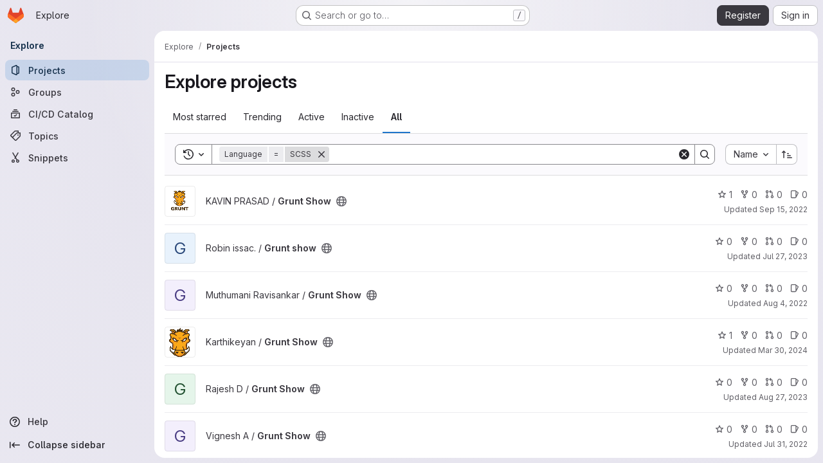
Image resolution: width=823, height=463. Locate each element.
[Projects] (77, 70)
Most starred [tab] (199, 116)
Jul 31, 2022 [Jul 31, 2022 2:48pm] (786, 444)
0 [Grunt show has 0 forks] (748, 241)
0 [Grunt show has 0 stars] (723, 241)
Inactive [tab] (357, 116)
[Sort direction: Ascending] (787, 154)
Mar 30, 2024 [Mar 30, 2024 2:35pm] (783, 350)
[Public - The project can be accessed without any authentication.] (341, 201)
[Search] (503, 154)
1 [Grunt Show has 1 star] (725, 194)
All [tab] (396, 116)
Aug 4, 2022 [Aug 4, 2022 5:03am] (785, 303)
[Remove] (321, 154)
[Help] (77, 422)
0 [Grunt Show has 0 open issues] (799, 194)
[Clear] (684, 154)
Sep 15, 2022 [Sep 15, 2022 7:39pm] (783, 209)
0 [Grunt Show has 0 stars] (723, 288)
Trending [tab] (262, 116)
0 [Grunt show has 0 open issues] (799, 241)
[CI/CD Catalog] (77, 114)
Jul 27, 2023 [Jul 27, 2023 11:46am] (785, 256)
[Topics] (77, 135)
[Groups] (77, 92)
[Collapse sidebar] (77, 445)
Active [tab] (311, 116)
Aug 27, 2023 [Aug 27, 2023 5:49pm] (783, 397)
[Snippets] (77, 157)
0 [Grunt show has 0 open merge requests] (773, 241)
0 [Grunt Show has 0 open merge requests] (773, 194)
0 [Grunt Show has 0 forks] (748, 194)
